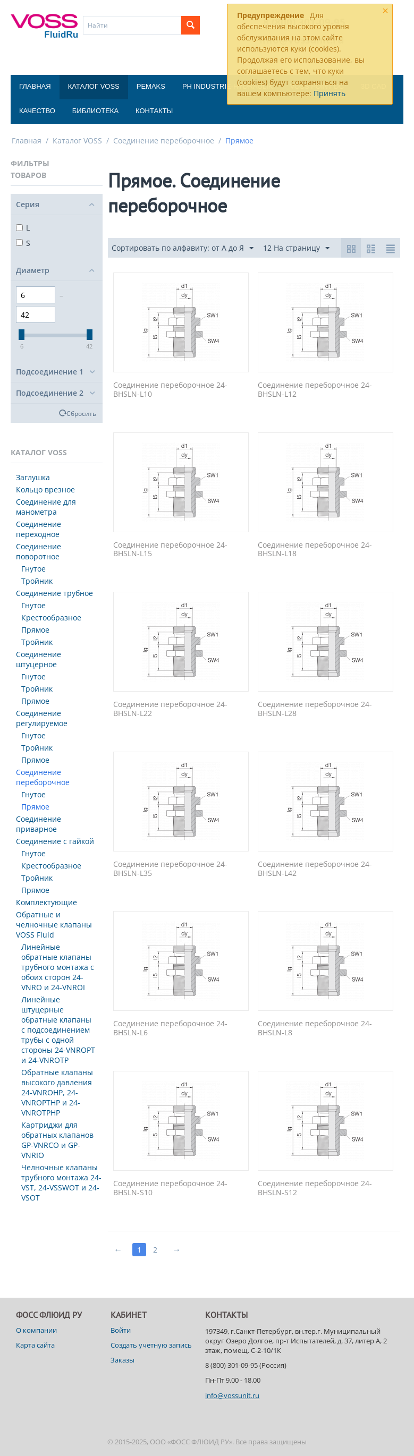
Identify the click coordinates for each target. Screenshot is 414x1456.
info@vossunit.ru (232, 1395)
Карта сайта (35, 1345)
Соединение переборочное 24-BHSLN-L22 (170, 709)
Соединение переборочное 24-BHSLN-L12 (315, 390)
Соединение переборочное (163, 140)
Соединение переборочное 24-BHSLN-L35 (170, 869)
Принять (329, 93)
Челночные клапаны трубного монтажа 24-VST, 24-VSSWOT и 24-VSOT (61, 1182)
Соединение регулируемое (41, 718)
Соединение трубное (54, 593)
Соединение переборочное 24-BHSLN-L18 (315, 550)
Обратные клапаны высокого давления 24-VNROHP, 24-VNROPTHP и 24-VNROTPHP (57, 1092)
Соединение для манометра (46, 507)
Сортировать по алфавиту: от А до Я (183, 248)
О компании (36, 1330)
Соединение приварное (38, 824)
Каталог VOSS (94, 86)
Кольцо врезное (45, 489)
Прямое (35, 630)
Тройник (37, 581)
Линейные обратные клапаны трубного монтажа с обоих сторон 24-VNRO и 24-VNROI (57, 967)
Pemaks (151, 86)
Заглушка (33, 477)
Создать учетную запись (151, 1345)
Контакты (154, 111)
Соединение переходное (38, 529)
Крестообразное (51, 617)
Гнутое (33, 569)
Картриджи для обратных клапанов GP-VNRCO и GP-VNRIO (57, 1140)
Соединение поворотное (38, 551)
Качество (37, 111)
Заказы (122, 1360)
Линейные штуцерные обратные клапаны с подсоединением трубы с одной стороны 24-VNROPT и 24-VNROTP (58, 1029)
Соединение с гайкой (55, 841)
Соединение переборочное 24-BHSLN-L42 (315, 869)
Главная (35, 86)
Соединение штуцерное (38, 659)
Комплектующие (46, 902)
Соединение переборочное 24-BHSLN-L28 (315, 709)
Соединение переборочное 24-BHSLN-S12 (315, 1188)
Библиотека (95, 111)
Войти (121, 1330)
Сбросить (81, 413)
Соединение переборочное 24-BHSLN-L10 (170, 390)
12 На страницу (296, 248)
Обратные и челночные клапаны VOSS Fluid (54, 924)
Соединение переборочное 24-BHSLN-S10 (170, 1188)
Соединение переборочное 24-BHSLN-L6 (170, 1028)
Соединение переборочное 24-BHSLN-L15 (170, 550)
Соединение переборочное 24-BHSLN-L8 (315, 1028)
